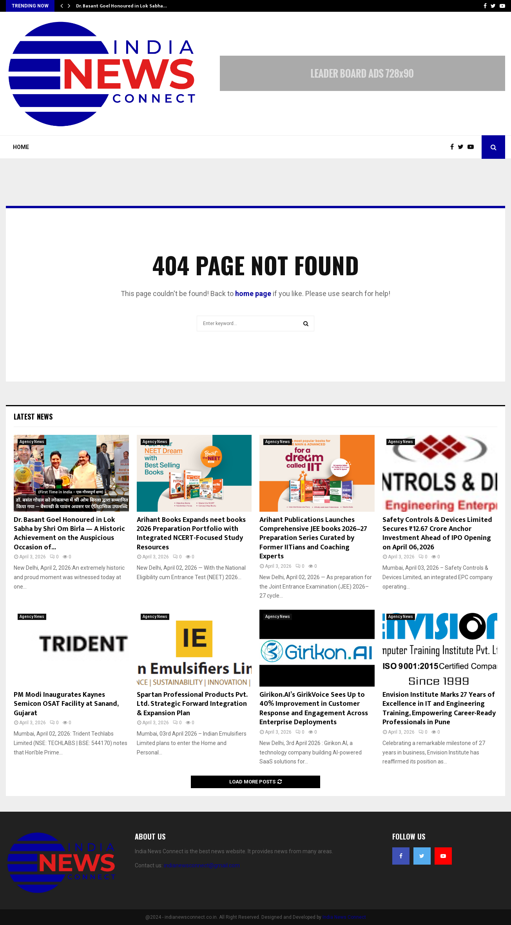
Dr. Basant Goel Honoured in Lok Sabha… (121, 6)
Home (21, 147)
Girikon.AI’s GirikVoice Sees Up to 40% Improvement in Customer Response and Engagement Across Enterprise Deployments (313, 708)
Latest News (33, 416)
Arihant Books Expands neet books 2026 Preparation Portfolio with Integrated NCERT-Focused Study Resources (191, 533)
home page (253, 293)
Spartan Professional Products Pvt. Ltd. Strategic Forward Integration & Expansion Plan (192, 704)
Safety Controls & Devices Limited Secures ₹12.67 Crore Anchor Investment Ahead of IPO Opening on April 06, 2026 (437, 533)
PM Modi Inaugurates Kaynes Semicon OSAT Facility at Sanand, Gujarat (66, 704)
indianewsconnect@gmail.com (202, 865)
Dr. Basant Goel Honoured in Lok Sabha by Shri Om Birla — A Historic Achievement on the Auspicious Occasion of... (69, 533)
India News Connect (344, 917)
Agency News (32, 442)
